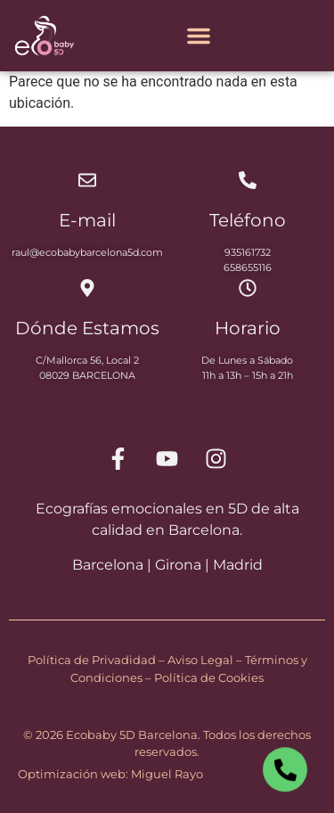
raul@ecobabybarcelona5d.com (87, 252)
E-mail (87, 220)
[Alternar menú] (198, 35)
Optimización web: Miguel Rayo (110, 774)
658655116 (248, 267)
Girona (178, 564)
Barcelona (107, 564)
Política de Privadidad (92, 660)
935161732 (247, 252)
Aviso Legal (200, 660)
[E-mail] (87, 180)
